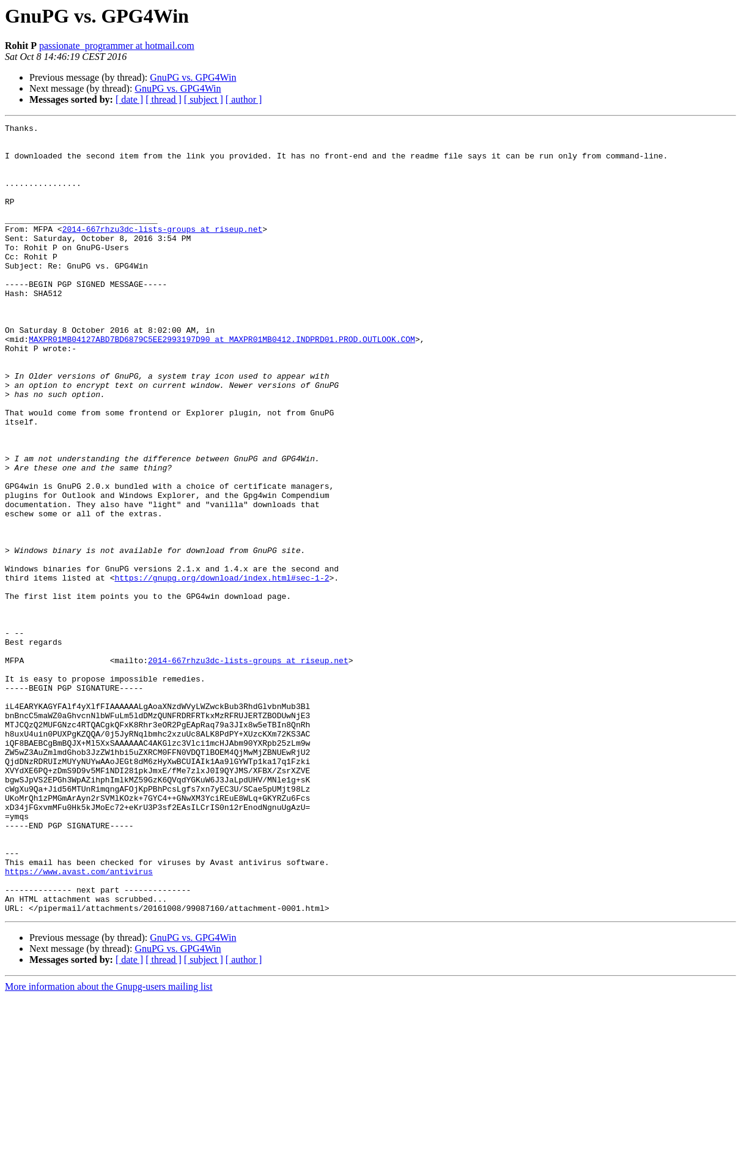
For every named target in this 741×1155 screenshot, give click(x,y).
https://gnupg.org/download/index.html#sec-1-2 (221, 669)
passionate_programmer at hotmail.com (116, 45)
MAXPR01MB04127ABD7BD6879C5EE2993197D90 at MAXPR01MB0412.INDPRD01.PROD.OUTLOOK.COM (222, 382)
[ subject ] (203, 99)
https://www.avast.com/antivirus (79, 1021)
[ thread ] (164, 99)
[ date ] (129, 99)
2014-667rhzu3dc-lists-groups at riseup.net (162, 250)
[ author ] (244, 99)
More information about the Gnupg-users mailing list (109, 1144)
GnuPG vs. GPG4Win (193, 77)
